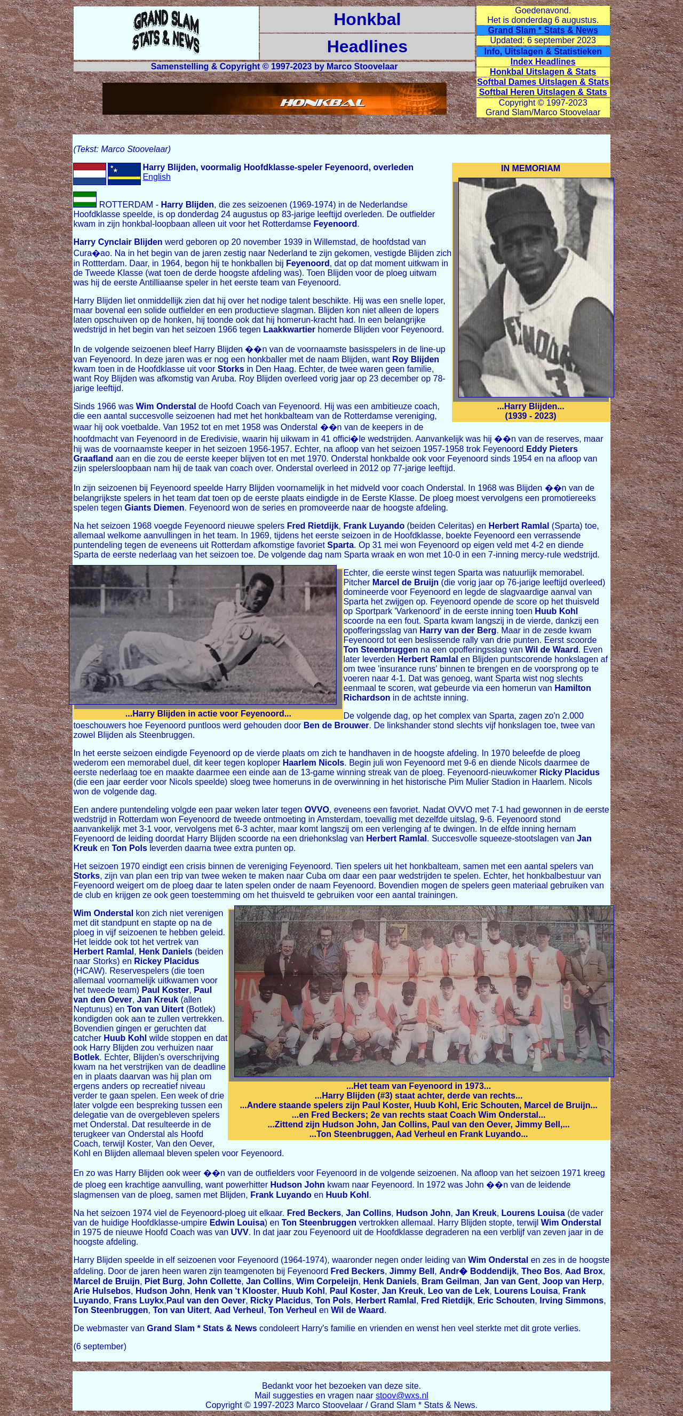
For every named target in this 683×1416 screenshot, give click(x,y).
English (156, 176)
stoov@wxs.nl (402, 1395)
